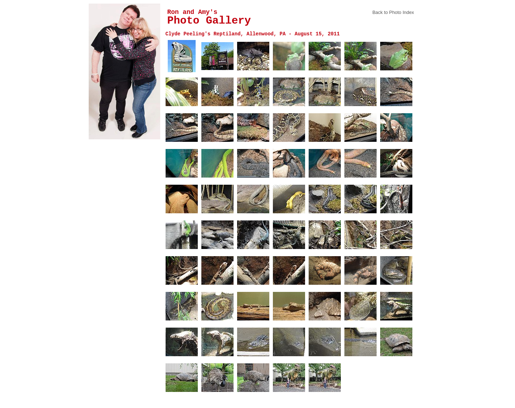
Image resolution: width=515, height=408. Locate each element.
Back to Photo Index (393, 12)
